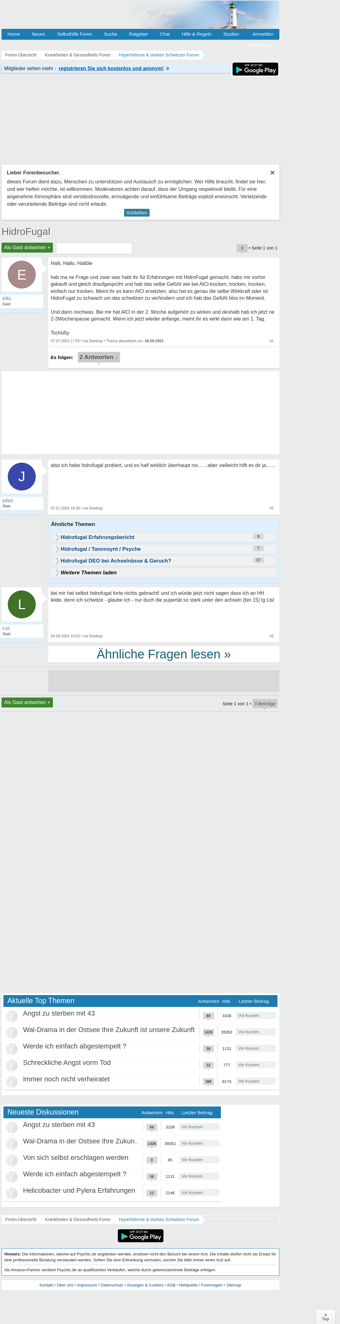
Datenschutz (112, 1285)
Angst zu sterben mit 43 (59, 1013)
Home (13, 34)
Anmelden (262, 34)
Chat (165, 34)
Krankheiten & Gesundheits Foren (77, 1219)
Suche (110, 34)
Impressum (87, 1285)
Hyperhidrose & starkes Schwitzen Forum (159, 1219)
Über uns (65, 1285)
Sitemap (233, 1285)
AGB (171, 1285)
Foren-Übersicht (20, 1219)
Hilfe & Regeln (197, 34)
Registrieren (260, 44)
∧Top (325, 1317)
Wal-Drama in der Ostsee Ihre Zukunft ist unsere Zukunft (109, 1030)
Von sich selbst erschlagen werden (75, 1157)
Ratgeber (138, 34)
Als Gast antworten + (27, 247)
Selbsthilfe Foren (74, 34)
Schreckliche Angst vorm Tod (67, 1062)
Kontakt (46, 1285)
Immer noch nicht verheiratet (66, 1079)
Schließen (137, 212)
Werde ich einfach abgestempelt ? (74, 1046)
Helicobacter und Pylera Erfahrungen (79, 1190)
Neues (38, 34)
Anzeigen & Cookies (145, 1285)
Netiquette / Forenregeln (201, 1285)
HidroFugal (26, 231)
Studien (231, 34)
